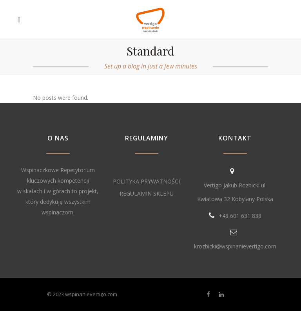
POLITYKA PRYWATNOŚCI (146, 181)
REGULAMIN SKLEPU (147, 193)
